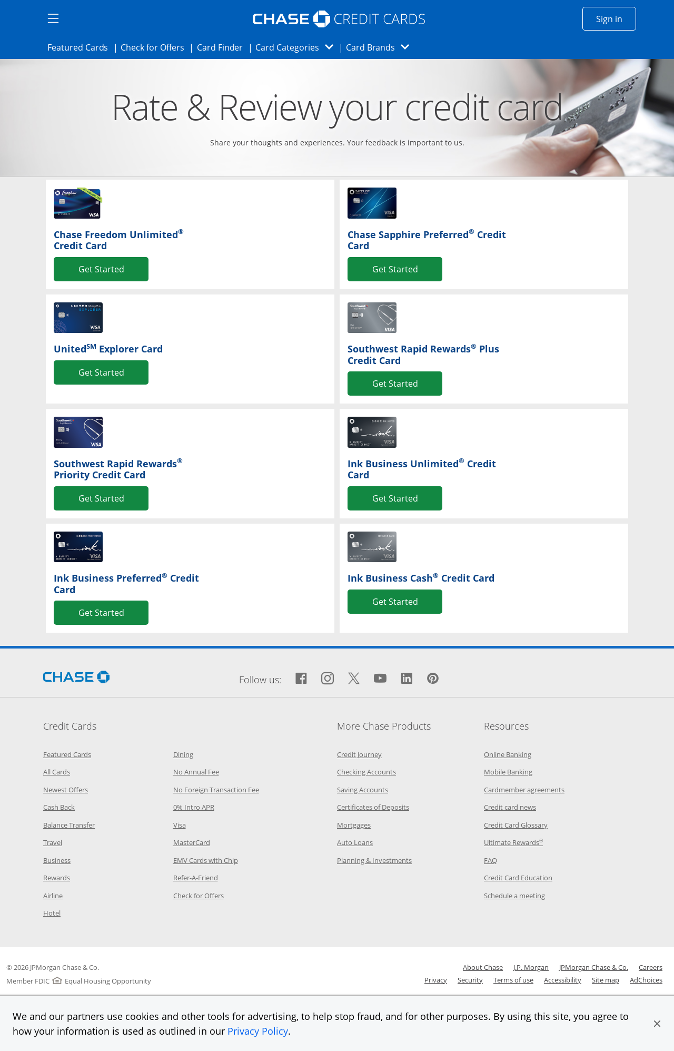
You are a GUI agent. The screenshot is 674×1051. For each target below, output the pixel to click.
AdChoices (646, 980)
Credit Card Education (518, 877)
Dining (183, 754)
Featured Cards (80, 47)
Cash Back (59, 807)
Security (470, 980)
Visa (179, 825)
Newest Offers (65, 789)
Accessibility (562, 980)
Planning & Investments (374, 860)
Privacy (435, 980)
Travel (52, 842)
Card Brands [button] (381, 47)
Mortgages (354, 825)
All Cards (56, 772)
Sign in (616, 18)
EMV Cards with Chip (205, 860)
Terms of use (513, 980)
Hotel (52, 913)
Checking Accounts (366, 772)
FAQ (490, 860)
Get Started (101, 268)
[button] (657, 1023)
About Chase (483, 967)
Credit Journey (359, 754)
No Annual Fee (196, 772)
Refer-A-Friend (195, 877)
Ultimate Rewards (513, 842)
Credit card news (510, 807)
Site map (605, 980)
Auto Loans (355, 842)
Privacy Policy (257, 1031)
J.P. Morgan (531, 967)
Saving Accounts (362, 789)
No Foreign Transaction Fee (216, 789)
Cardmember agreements (524, 789)
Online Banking (507, 754)
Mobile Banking (508, 772)
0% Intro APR (193, 807)
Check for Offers (155, 47)
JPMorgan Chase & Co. (593, 967)
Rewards (56, 877)
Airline (53, 895)
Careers (650, 967)
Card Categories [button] (297, 47)
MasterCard (191, 842)
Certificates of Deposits (373, 807)
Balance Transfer (69, 825)
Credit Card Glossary (516, 825)
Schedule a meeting (514, 895)
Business (57, 860)
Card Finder (223, 47)
